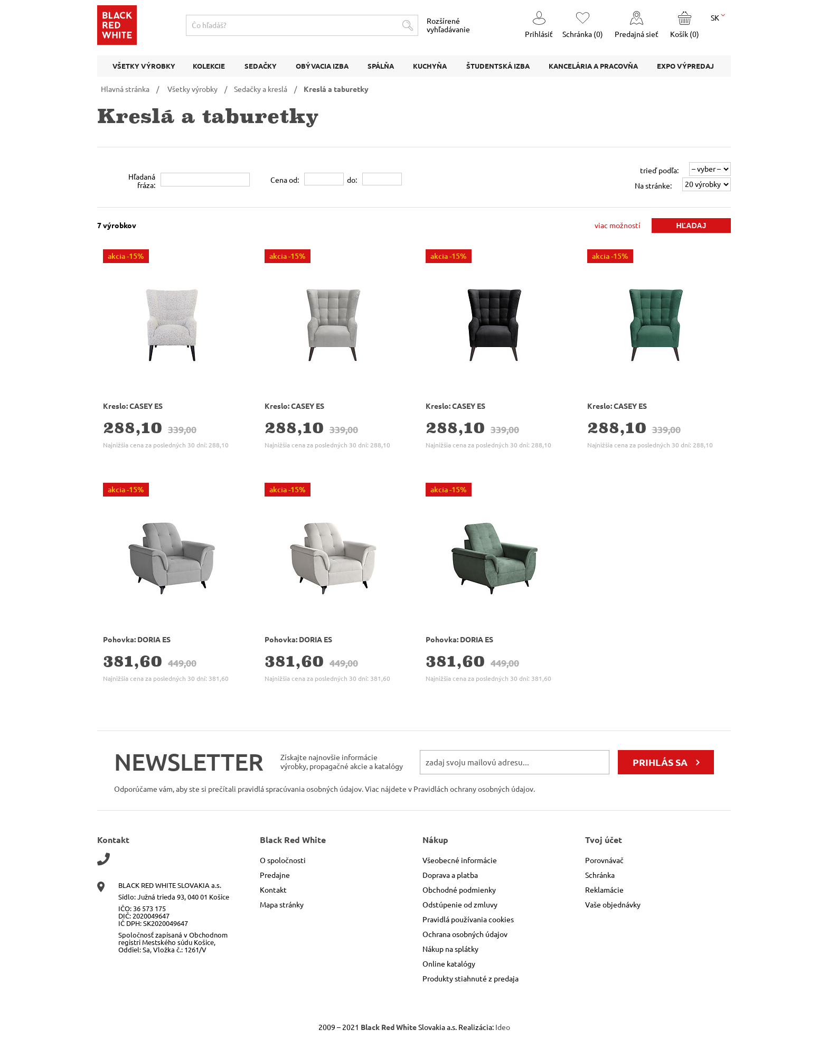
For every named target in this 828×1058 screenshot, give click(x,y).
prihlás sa (660, 762)
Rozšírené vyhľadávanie (448, 25)
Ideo (502, 1027)
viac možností (618, 225)
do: (352, 180)
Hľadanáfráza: (141, 181)
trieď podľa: (659, 170)
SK (718, 17)
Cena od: (284, 180)
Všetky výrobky (192, 89)
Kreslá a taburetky (336, 89)
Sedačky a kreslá (260, 89)
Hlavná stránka (125, 89)
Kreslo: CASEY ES (133, 406)
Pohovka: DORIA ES (137, 639)
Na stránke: (653, 186)
